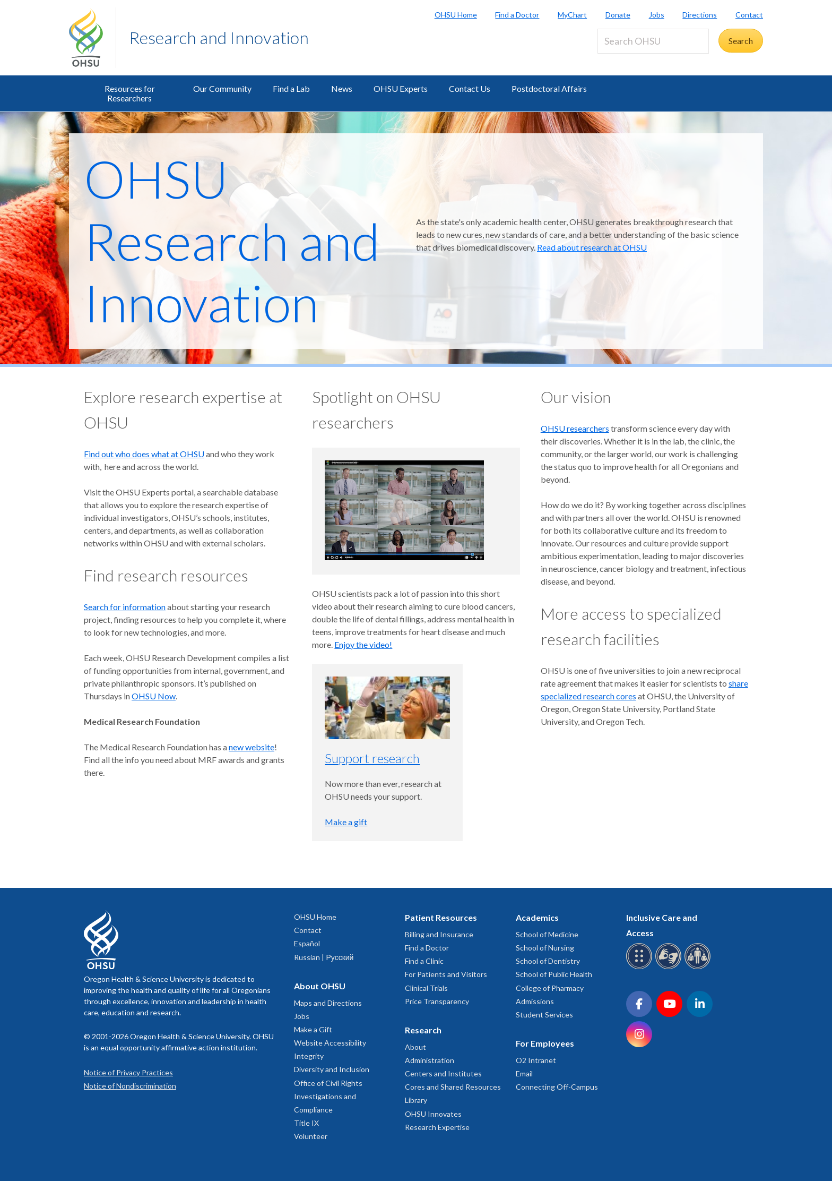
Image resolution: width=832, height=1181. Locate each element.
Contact (749, 14)
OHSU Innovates (433, 1113)
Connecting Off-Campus (557, 1086)
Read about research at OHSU (592, 247)
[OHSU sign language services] (669, 967)
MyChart (572, 14)
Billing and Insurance (439, 934)
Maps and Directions (328, 1002)
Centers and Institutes (443, 1073)
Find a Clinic (424, 960)
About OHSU (319, 986)
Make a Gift (313, 1029)
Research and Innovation (219, 37)
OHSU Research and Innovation (232, 241)
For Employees (545, 1043)
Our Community (222, 88)
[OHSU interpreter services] (699, 967)
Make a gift (346, 822)
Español (307, 943)
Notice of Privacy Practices (128, 1072)
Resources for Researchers (130, 93)
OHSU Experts (401, 88)
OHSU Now (154, 696)
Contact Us (469, 88)
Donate (617, 14)
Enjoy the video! (363, 644)
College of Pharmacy (550, 987)
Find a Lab (291, 88)
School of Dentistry (548, 960)
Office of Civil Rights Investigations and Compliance (328, 1096)
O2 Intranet (536, 1060)
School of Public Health (554, 974)
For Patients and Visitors (446, 974)
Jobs (656, 14)
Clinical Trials (426, 987)
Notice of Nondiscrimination (130, 1085)
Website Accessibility (330, 1042)
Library (416, 1100)
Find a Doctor (517, 14)
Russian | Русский (323, 957)
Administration (429, 1060)
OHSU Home (456, 14)
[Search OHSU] (653, 41)
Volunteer (310, 1136)
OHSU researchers (575, 428)
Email (524, 1073)
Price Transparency (437, 1001)
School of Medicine (547, 934)
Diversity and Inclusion (331, 1069)
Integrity (309, 1055)
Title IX (306, 1122)
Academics (537, 917)
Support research (372, 758)
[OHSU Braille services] (640, 967)
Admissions (535, 1001)
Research (423, 1030)
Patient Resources (441, 917)
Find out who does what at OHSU (144, 454)
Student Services (544, 1014)
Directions (699, 14)
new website (251, 747)
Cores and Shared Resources (453, 1086)
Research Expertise (437, 1127)
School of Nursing (545, 947)
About (415, 1046)
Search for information (125, 607)
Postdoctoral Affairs (549, 88)
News (341, 88)
